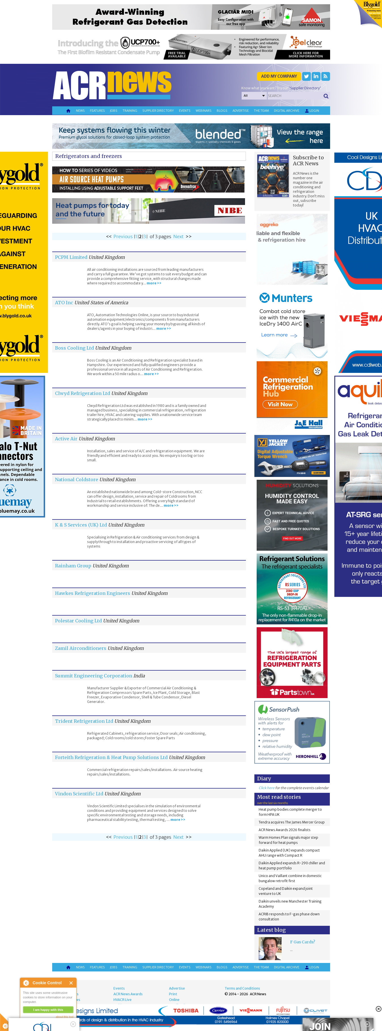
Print (173, 994)
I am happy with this (48, 1009)
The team (261, 111)
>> (188, 236)
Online (174, 1000)
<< (109, 236)
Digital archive (286, 111)
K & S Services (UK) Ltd (81, 525)
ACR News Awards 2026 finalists (285, 830)
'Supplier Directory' (305, 88)
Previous (123, 236)
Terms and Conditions (242, 988)
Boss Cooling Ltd (74, 348)
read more (31, 1024)
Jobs (113, 111)
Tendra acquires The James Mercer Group (292, 822)
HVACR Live (122, 1000)
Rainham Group (73, 566)
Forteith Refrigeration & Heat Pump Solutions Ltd (111, 757)
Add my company (279, 76)
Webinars (204, 111)
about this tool (64, 1017)
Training (130, 111)
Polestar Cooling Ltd (78, 621)
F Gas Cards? (302, 942)
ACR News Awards (128, 994)
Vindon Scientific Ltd (79, 794)
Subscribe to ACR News (308, 160)
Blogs (222, 111)
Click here (267, 788)
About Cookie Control (25, 983)
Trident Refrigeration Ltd (84, 721)
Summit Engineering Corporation (93, 676)
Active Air (66, 438)
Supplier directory (158, 111)
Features (97, 111)
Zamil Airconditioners (80, 648)
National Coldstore (76, 479)
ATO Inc (64, 302)
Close (71, 983)
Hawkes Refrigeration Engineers (92, 593)
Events (185, 111)
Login (311, 110)
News (80, 111)
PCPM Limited (71, 257)
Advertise (241, 111)
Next (178, 236)
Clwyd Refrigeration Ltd (82, 393)
